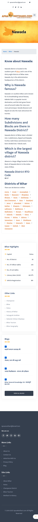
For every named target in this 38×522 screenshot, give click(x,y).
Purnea (7, 217)
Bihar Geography (12, 326)
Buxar (15, 197)
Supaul (7, 226)
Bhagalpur (25, 194)
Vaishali (15, 226)
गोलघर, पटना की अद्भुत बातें (13, 360)
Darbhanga (25, 197)
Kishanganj (27, 206)
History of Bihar (12, 311)
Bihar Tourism (11, 322)
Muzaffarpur (29, 211)
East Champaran (10, 200)
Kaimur (27, 203)
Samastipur (9, 220)
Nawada (19, 214)
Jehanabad (18, 203)
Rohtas (15, 217)
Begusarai (15, 194)
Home (5, 51)
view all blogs (19, 393)
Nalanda (10, 214)
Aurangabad (24, 192)
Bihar (10, 51)
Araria (7, 192)
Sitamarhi (19, 223)
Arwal (14, 192)
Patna (27, 214)
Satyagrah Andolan (13, 315)
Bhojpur (7, 197)
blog (4, 465)
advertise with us (9, 458)
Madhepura (19, 209)
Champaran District (10, 488)
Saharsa (24, 217)
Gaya (21, 200)
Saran (18, 220)
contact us (7, 454)
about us (6, 451)
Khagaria (16, 206)
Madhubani (9, 211)
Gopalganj (29, 200)
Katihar (7, 206)
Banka (7, 194)
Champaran (10, 300)
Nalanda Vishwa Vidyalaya (15, 319)
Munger (19, 211)
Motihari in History (9, 495)
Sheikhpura (27, 220)
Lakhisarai (8, 209)
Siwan (28, 223)
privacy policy (8, 462)
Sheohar (10, 223)
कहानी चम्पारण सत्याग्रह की (12, 349)
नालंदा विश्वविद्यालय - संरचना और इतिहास (17, 371)
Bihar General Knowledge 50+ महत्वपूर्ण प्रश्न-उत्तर (18, 383)
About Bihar (7, 481)
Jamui (9, 203)
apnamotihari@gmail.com (17, 2)
